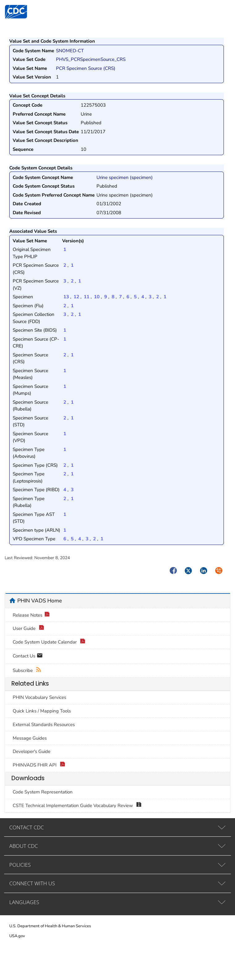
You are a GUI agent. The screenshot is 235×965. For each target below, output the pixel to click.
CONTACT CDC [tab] (26, 827)
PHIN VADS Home (39, 600)
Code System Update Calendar (49, 642)
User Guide (28, 628)
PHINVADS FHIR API (39, 765)
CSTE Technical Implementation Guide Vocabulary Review (77, 805)
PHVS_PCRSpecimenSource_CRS (91, 59)
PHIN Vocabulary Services (39, 697)
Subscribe (27, 670)
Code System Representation (43, 792)
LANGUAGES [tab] (24, 902)
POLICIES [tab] (20, 864)
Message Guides (30, 738)
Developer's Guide (31, 751)
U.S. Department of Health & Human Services (50, 926)
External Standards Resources (44, 724)
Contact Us (28, 656)
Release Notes (31, 615)
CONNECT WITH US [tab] (32, 883)
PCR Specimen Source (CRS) (85, 68)
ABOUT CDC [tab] (23, 845)
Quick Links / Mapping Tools (42, 711)
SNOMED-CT (70, 51)
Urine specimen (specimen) (124, 177)
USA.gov (17, 936)
